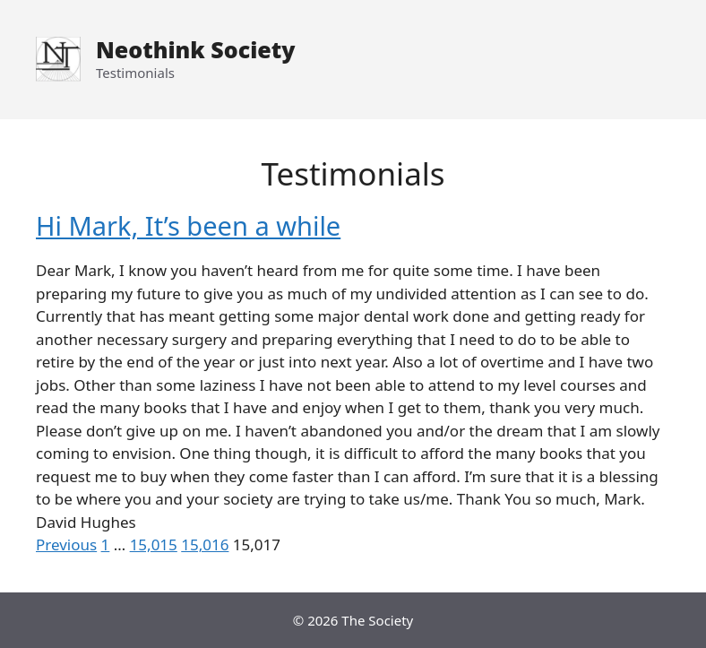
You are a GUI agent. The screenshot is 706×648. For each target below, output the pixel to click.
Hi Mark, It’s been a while (188, 225)
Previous (66, 544)
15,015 (153, 544)
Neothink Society (195, 49)
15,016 (204, 544)
